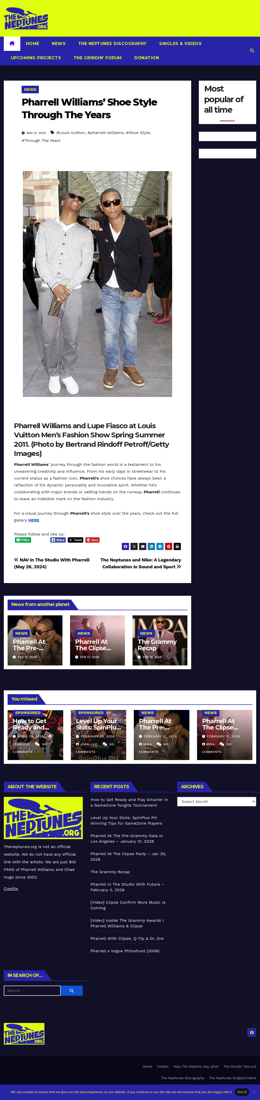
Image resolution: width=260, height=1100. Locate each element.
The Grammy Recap (157, 645)
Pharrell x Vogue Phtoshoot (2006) (124, 950)
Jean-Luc (87, 744)
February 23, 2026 (98, 736)
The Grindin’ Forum (97, 57)
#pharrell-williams (105, 132)
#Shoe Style (138, 132)
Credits (11, 888)
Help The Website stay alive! (196, 1066)
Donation (146, 57)
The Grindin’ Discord (240, 1066)
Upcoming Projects (35, 57)
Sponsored (27, 712)
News (58, 43)
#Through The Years (41, 140)
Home (32, 43)
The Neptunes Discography (112, 43)
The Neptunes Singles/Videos (232, 1078)
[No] (253, 1092)
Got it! (242, 1092)
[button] (252, 50)
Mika (146, 744)
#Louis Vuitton (70, 132)
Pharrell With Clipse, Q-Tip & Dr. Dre (127, 938)
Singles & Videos (180, 43)
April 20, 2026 (31, 736)
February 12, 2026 (160, 736)
